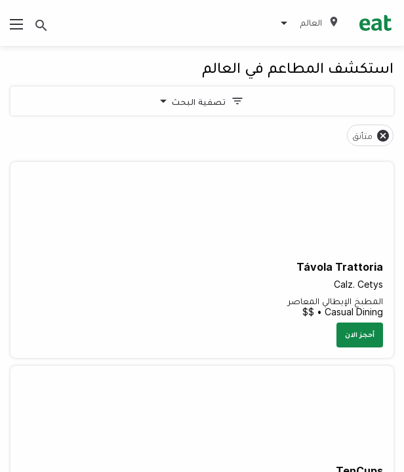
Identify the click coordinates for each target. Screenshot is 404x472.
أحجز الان (359, 334)
